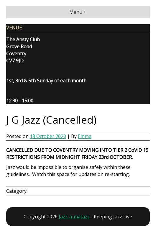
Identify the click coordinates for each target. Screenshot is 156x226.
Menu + (77, 12)
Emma (84, 136)
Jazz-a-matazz (74, 216)
